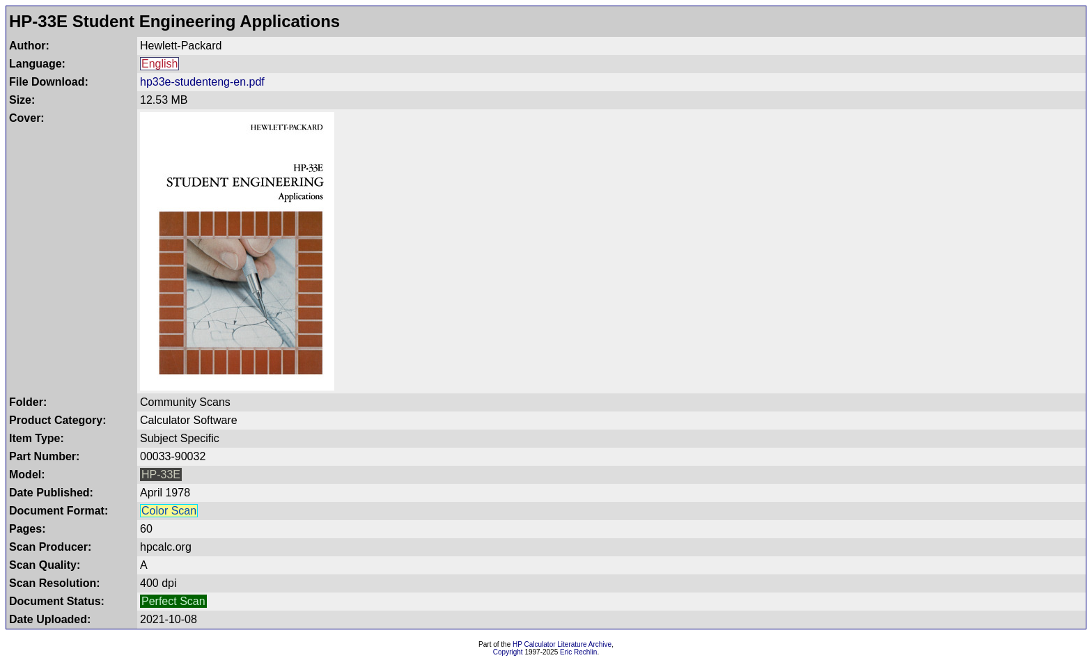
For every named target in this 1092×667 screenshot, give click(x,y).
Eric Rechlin (578, 652)
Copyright (508, 652)
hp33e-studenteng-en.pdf (202, 82)
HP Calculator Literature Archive (562, 644)
